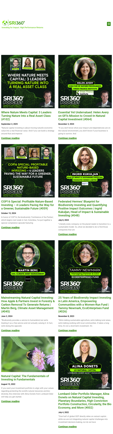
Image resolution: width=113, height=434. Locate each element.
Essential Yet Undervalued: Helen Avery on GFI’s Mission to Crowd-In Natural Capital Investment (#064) (83, 116)
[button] (109, 24)
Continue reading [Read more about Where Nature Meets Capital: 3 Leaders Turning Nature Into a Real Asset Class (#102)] (10, 138)
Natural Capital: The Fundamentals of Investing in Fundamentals (25, 377)
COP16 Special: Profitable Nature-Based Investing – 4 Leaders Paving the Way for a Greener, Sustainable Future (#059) (27, 205)
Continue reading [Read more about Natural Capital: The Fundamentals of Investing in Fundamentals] (10, 401)
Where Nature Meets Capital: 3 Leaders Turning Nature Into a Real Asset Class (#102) (26, 116)
